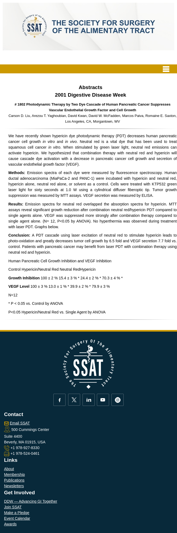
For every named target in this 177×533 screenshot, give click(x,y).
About (9, 469)
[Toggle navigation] (166, 68)
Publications (14, 480)
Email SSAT (20, 423)
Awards (10, 524)
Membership (14, 474)
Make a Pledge (16, 513)
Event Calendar (17, 518)
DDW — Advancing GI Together (30, 501)
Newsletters (14, 486)
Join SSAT (13, 507)
